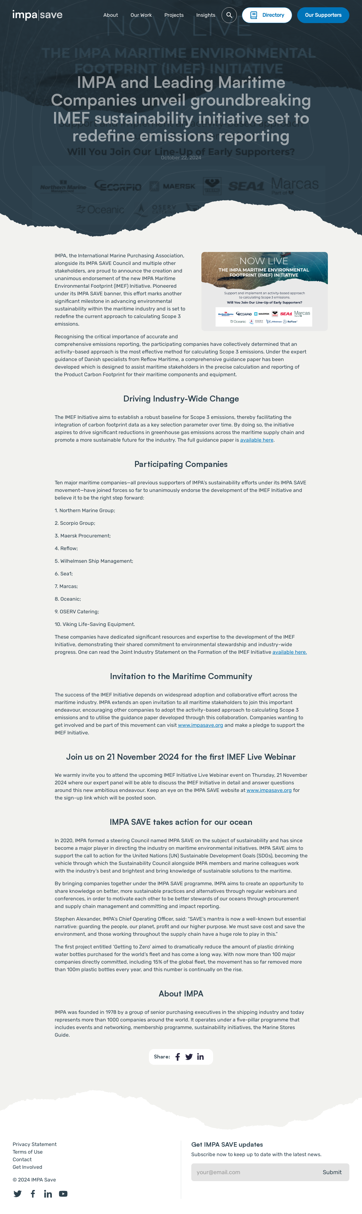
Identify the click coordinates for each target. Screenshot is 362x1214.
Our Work (141, 15)
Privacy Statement (35, 1144)
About (110, 15)
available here (256, 440)
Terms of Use (28, 1152)
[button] (174, 15)
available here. (290, 652)
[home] (38, 15)
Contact (22, 1159)
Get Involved (27, 1167)
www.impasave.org (200, 725)
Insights (205, 15)
